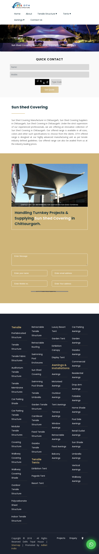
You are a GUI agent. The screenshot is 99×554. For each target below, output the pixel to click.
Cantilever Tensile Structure (37, 420)
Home (17, 13)
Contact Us (36, 19)
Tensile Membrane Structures (17, 387)
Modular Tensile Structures (16, 430)
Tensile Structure (47, 13)
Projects (61, 538)
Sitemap (15, 545)
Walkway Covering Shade (16, 473)
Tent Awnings (59, 404)
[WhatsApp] (91, 545)
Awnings (19, 19)
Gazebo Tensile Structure (37, 447)
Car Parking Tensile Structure (17, 415)
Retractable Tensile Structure (38, 331)
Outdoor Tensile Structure (16, 489)
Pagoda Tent (38, 475)
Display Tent (58, 357)
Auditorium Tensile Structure (17, 372)
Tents (67, 13)
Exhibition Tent (39, 468)
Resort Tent (38, 483)
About (29, 13)
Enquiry (73, 538)
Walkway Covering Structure (16, 458)
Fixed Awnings (59, 446)
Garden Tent (58, 338)
